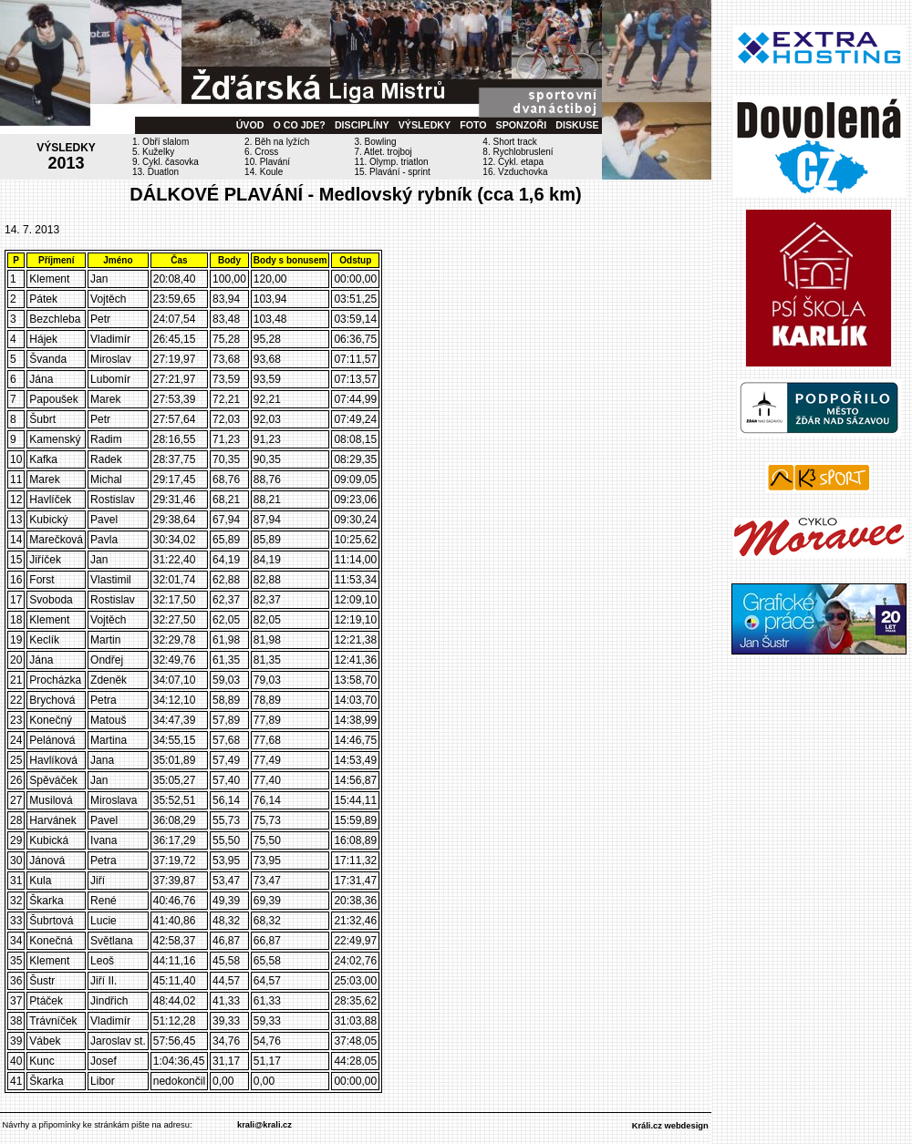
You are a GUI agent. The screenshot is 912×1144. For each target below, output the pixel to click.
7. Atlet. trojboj (382, 152)
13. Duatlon (155, 172)
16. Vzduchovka (514, 172)
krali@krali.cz (264, 1124)
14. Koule (263, 172)
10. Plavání (267, 162)
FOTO (473, 124)
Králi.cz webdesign (670, 1125)
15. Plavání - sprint (392, 172)
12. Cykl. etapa (513, 162)
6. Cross (261, 152)
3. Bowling (375, 142)
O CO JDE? (299, 124)
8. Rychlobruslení (517, 152)
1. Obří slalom (160, 142)
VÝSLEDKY (425, 124)
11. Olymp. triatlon (391, 162)
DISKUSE (576, 124)
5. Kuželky (153, 152)
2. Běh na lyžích (276, 142)
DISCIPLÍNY (362, 124)
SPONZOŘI (521, 124)
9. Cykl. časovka (165, 162)
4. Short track (509, 142)
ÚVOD (250, 124)
